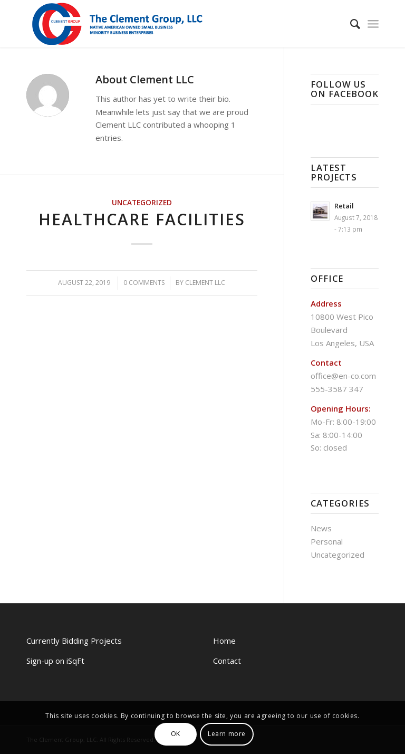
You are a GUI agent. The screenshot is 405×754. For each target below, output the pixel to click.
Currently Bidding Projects (74, 640)
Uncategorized (142, 202)
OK (175, 733)
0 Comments (144, 282)
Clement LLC (205, 282)
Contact (227, 660)
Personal (327, 541)
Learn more (227, 733)
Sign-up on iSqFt (55, 660)
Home (224, 640)
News (321, 528)
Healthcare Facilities (141, 219)
